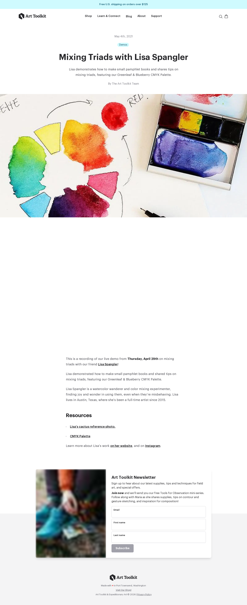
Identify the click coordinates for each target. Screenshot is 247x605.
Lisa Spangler (108, 364)
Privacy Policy (144, 594)
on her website (121, 445)
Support (156, 16)
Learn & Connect (108, 16)
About (141, 16)
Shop (88, 16)
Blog (129, 16)
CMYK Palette (80, 436)
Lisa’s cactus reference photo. (92, 426)
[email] (159, 514)
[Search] (221, 17)
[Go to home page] (41, 16)
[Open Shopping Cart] (226, 16)
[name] (159, 527)
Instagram (152, 445)
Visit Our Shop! (123, 590)
